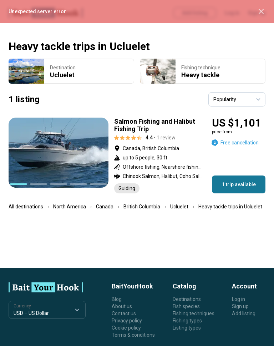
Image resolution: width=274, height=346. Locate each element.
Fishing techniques (193, 313)
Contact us (124, 313)
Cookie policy (126, 328)
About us (122, 306)
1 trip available (239, 184)
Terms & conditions (133, 335)
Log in (238, 299)
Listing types (187, 328)
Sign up (240, 306)
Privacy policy (127, 320)
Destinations (187, 299)
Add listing (243, 313)
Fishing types (187, 320)
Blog (117, 299)
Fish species (186, 306)
